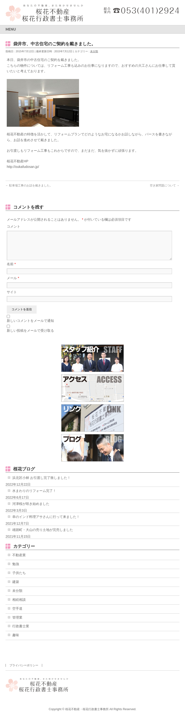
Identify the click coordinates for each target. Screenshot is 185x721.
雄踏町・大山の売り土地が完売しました (42, 535)
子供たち (19, 579)
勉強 (15, 570)
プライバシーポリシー (23, 665)
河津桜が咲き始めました (30, 509)
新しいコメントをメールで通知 (30, 326)
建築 (15, 587)
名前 (11, 270)
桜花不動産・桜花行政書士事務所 (87, 709)
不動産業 (19, 561)
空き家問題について (164, 185)
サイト (12, 298)
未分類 (94, 51)
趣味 (15, 641)
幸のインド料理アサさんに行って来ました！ (46, 522)
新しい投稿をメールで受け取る (30, 336)
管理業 (17, 623)
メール (13, 284)
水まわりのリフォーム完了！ (34, 496)
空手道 (17, 614)
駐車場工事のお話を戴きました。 (29, 185)
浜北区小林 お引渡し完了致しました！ (41, 483)
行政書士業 (20, 632)
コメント (13, 226)
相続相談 (19, 605)
